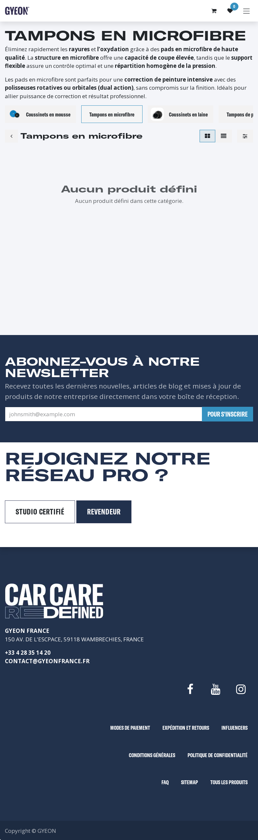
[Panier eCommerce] (214, 11)
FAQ (165, 782)
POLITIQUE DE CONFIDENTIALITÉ (218, 755)
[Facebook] (190, 689)
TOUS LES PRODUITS (229, 782)
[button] (227, 414)
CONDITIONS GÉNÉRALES (152, 755)
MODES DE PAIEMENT (130, 727)
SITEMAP (189, 782)
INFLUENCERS (234, 727)
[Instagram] (241, 689)
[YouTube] (215, 689)
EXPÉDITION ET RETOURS (185, 727)
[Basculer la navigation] (246, 11)
